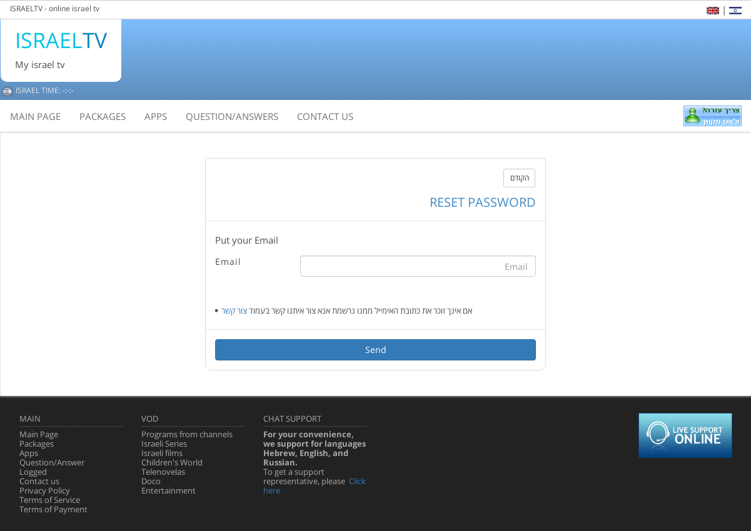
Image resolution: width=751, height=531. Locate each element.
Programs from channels (187, 434)
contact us (325, 116)
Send (375, 349)
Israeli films (162, 453)
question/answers (232, 116)
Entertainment (168, 490)
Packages (36, 443)
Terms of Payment (53, 509)
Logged (33, 471)
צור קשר (234, 310)
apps (155, 116)
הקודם (519, 177)
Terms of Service (49, 499)
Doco (151, 481)
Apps (28, 453)
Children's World (172, 462)
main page (35, 116)
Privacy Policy (44, 490)
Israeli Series (164, 443)
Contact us (39, 481)
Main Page (38, 434)
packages (102, 116)
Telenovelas (163, 471)
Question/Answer (51, 462)
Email (228, 261)
